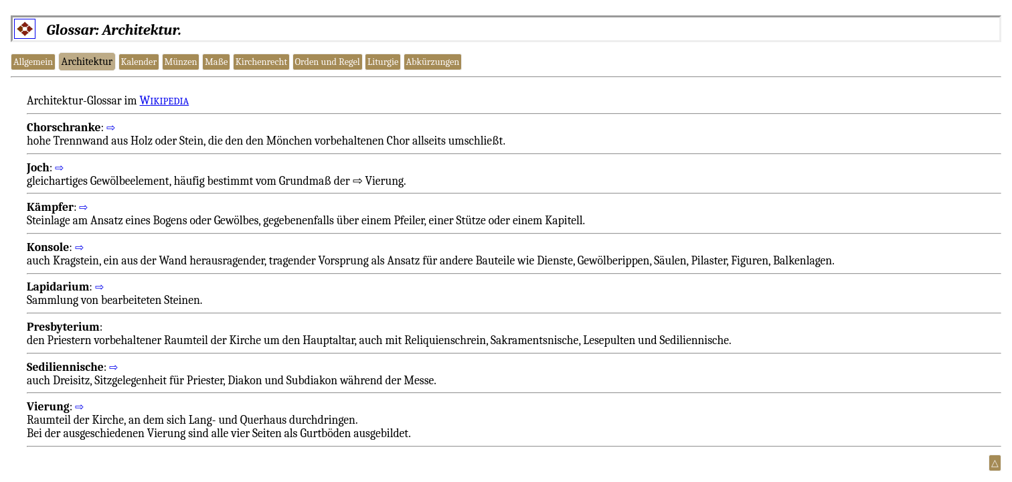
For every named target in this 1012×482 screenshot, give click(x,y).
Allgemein (33, 62)
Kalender (138, 62)
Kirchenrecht (261, 62)
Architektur (87, 62)
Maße (216, 62)
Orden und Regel (326, 62)
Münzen (180, 62)
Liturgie (382, 62)
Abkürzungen (433, 62)
